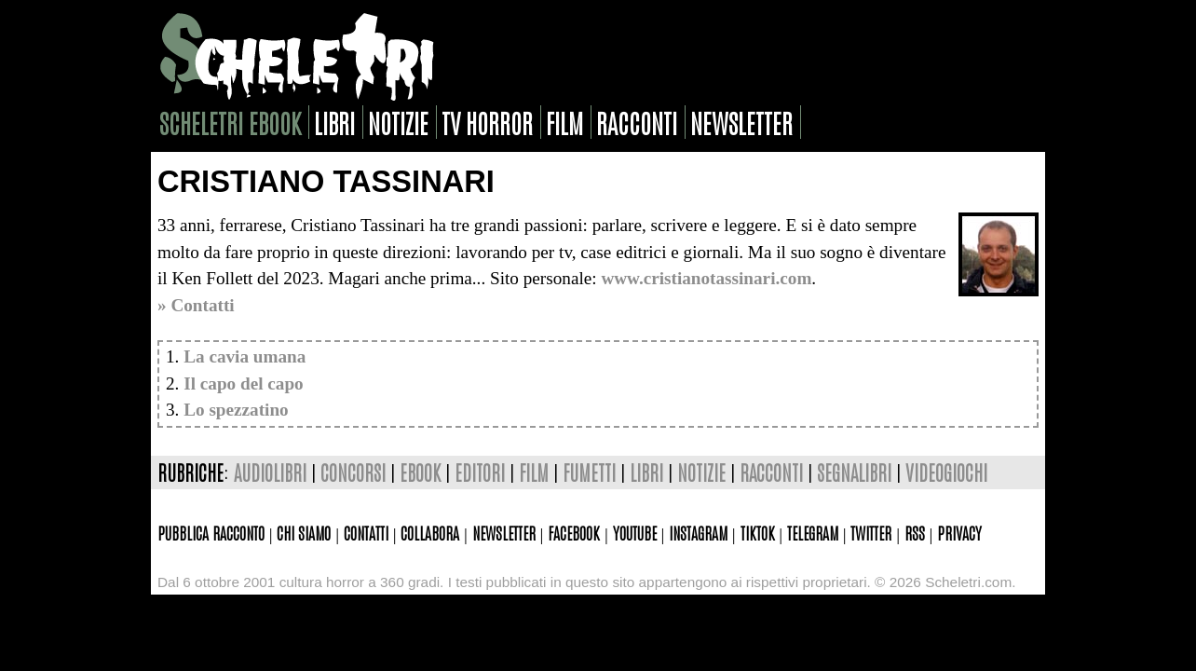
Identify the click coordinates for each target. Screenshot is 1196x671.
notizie (398, 122)
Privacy (959, 532)
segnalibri (854, 472)
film (564, 122)
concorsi (353, 472)
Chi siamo (304, 532)
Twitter (870, 532)
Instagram (698, 532)
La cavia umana (244, 356)
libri (334, 122)
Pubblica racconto (211, 532)
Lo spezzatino (235, 409)
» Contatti (196, 305)
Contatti (366, 532)
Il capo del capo (243, 383)
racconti (636, 122)
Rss (914, 532)
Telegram (812, 532)
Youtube (635, 532)
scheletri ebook (230, 122)
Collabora (430, 532)
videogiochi (946, 472)
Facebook (574, 532)
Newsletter (504, 532)
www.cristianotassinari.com (706, 278)
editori (480, 472)
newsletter (741, 122)
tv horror (487, 122)
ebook (420, 472)
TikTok (758, 532)
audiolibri (270, 472)
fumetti (589, 472)
